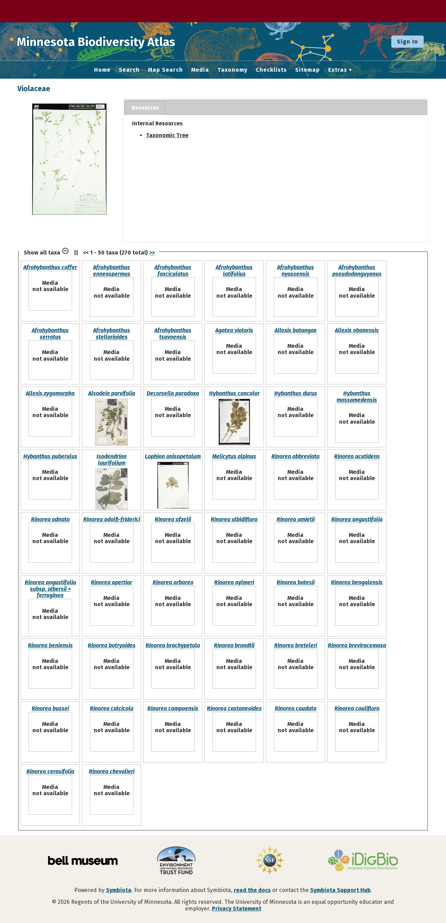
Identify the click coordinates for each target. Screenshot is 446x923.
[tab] (145, 108)
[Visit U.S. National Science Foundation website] (269, 861)
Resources (145, 107)
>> (152, 252)
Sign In (407, 41)
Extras (337, 70)
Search (129, 70)
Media (200, 70)
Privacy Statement (236, 908)
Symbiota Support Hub (340, 890)
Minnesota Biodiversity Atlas (108, 41)
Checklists (271, 70)
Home (102, 70)
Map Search (165, 70)
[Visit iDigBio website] (363, 861)
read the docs (252, 890)
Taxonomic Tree (167, 135)
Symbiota (118, 890)
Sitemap (307, 70)
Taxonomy (232, 70)
